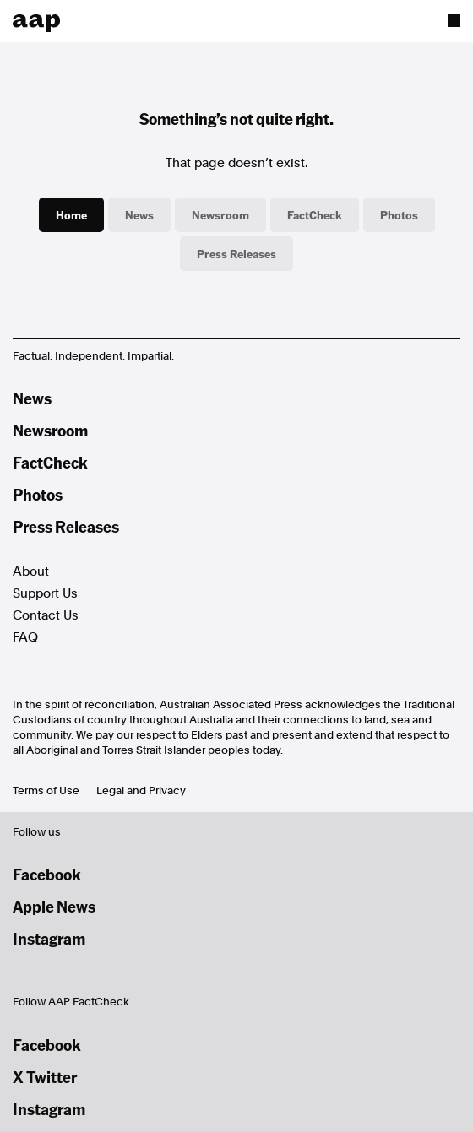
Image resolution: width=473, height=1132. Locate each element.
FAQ (25, 637)
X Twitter (45, 1076)
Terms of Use (46, 790)
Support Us (45, 593)
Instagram (49, 938)
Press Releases (236, 253)
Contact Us (46, 615)
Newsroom (220, 214)
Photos (399, 214)
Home (71, 214)
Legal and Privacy (141, 790)
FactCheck (314, 214)
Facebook (47, 874)
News (139, 214)
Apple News (54, 906)
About (31, 571)
